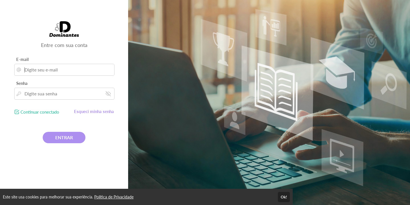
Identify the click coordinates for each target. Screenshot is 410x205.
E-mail (22, 59)
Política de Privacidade (114, 196)
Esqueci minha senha (94, 111)
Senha (22, 83)
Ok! (284, 197)
